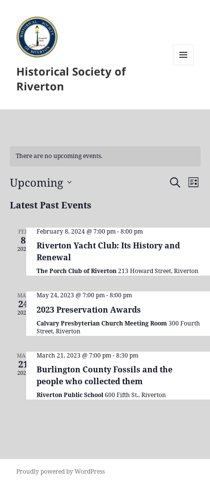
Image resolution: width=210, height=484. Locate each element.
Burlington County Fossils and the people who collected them (104, 375)
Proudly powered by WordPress (60, 471)
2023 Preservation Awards (89, 309)
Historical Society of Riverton (71, 78)
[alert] (105, 156)
